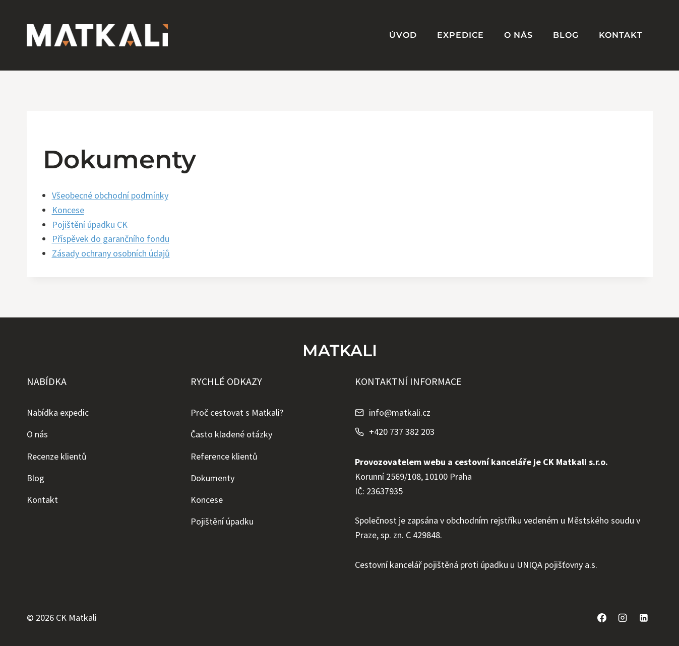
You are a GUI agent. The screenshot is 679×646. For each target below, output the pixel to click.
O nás (518, 35)
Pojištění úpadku (222, 521)
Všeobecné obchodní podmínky (110, 195)
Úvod (403, 35)
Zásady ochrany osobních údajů (111, 253)
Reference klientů (224, 456)
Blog (566, 35)
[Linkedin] (644, 618)
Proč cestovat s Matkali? (237, 412)
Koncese (68, 210)
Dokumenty (212, 478)
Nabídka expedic (58, 412)
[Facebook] (602, 618)
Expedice (460, 35)
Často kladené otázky (231, 434)
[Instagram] (622, 618)
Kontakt (621, 35)
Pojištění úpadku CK (90, 224)
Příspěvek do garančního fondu (110, 238)
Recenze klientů (57, 456)
